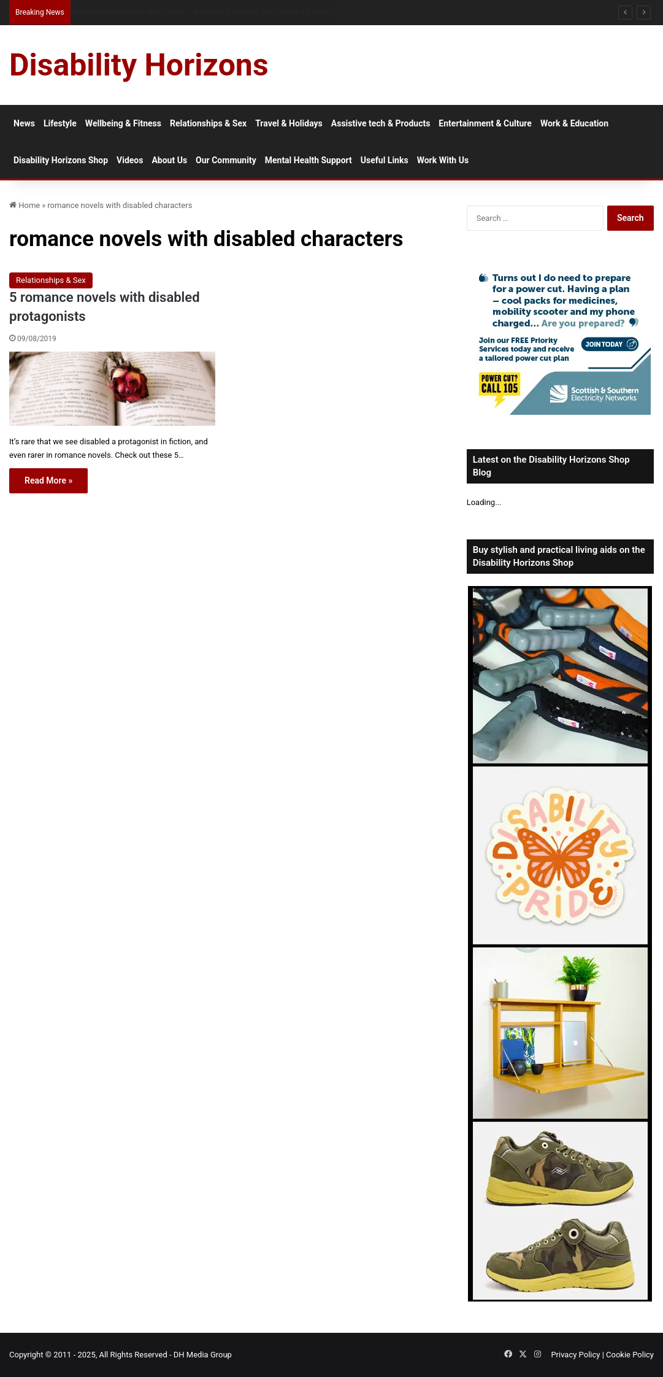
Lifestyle (60, 123)
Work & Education (574, 123)
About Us (169, 160)
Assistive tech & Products (381, 123)
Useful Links (384, 160)
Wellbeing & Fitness (123, 123)
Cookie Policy (630, 1354)
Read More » (48, 480)
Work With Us (443, 160)
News (24, 123)
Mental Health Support (308, 160)
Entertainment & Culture (485, 123)
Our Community (226, 160)
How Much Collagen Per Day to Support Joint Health (157, 12)
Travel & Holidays (289, 123)
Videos (130, 160)
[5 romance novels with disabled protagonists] (112, 389)
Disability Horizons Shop (60, 160)
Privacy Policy (575, 1354)
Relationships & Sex (208, 123)
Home (24, 205)
